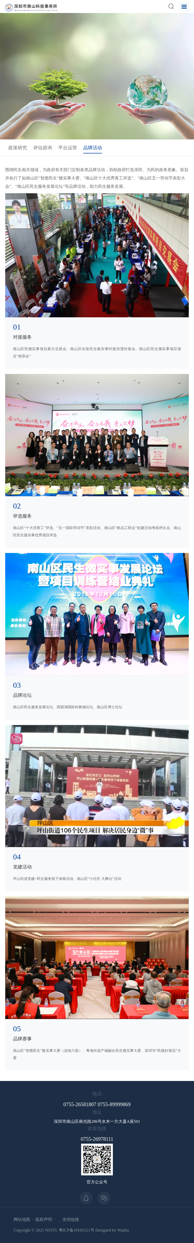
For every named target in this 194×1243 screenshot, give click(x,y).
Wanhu (123, 1230)
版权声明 (43, 1219)
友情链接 (70, 1219)
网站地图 (22, 1219)
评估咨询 (42, 147)
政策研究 (17, 147)
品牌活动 (92, 147)
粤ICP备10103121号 (76, 1230)
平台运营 (67, 147)
